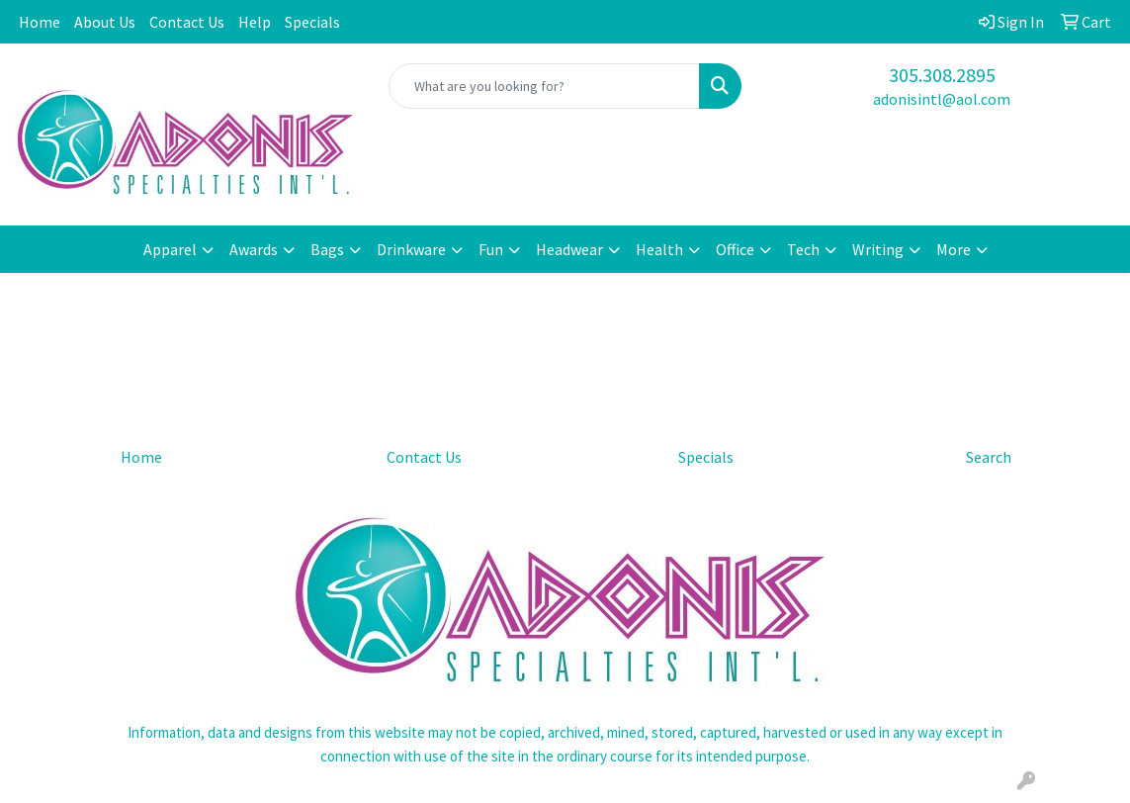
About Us (104, 22)
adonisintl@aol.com (941, 99)
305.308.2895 (942, 74)
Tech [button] (803, 249)
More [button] (953, 249)
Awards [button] (253, 249)
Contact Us (186, 22)
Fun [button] (490, 249)
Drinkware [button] (411, 249)
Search (988, 457)
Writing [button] (878, 249)
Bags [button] (327, 249)
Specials (312, 22)
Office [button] (735, 249)
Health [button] (659, 249)
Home (39, 22)
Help (254, 22)
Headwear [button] (569, 249)
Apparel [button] (170, 249)
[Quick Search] (544, 86)
